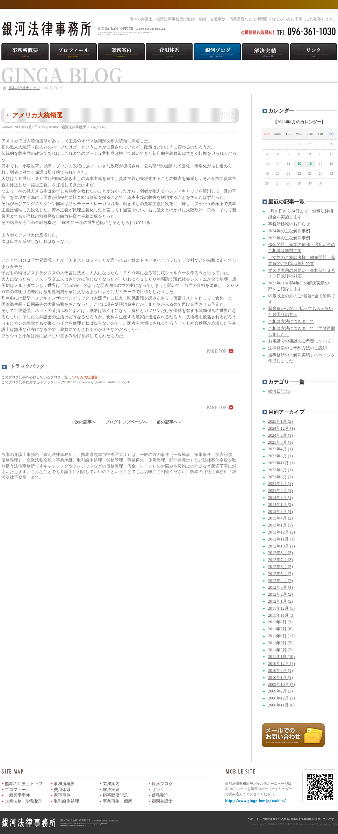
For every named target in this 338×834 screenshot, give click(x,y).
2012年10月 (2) (281, 546)
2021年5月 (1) (280, 483)
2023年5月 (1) (280, 442)
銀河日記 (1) (279, 391)
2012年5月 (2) (280, 573)
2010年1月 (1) (280, 677)
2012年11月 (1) (281, 539)
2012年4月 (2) (280, 580)
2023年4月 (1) (280, 449)
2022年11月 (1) (281, 462)
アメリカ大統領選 (37, 115)
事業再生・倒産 (117, 801)
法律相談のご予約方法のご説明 (297, 348)
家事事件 (62, 795)
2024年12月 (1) (281, 428)
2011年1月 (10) (281, 656)
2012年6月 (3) (280, 566)
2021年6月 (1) (280, 476)
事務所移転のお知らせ (289, 224)
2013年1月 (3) (280, 525)
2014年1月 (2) (280, 504)
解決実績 (111, 789)
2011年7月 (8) (280, 628)
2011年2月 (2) (280, 649)
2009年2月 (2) (280, 691)
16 (310, 164)
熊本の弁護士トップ (24, 88)
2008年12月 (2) (281, 698)
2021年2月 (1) (280, 490)
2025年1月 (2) (280, 421)
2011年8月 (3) (280, 621)
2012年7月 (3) (280, 559)
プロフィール (17, 789)
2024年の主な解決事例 (289, 231)
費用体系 (62, 789)
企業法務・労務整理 (24, 801)
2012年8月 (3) (280, 552)
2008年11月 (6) (281, 705)
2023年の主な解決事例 (289, 237)
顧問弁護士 (162, 801)
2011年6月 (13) (281, 635)
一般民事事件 (17, 795)
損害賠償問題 (115, 795)
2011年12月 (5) (281, 608)
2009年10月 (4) (281, 684)
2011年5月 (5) (280, 642)
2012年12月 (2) (281, 532)
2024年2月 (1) (280, 435)
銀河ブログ (162, 783)
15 (299, 164)
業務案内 (111, 783)
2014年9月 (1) (280, 497)
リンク (158, 789)
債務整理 (160, 795)
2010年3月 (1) (280, 670)
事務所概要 (64, 783)
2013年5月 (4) (280, 511)
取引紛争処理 (66, 801)
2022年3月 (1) (280, 469)
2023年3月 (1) (280, 456)
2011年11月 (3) (281, 615)
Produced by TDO (326, 824)
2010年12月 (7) (281, 663)
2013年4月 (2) (280, 518)
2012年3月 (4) (280, 587)
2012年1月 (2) (280, 601)
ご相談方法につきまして (291, 321)
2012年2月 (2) (280, 594)
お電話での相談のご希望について (299, 341)
